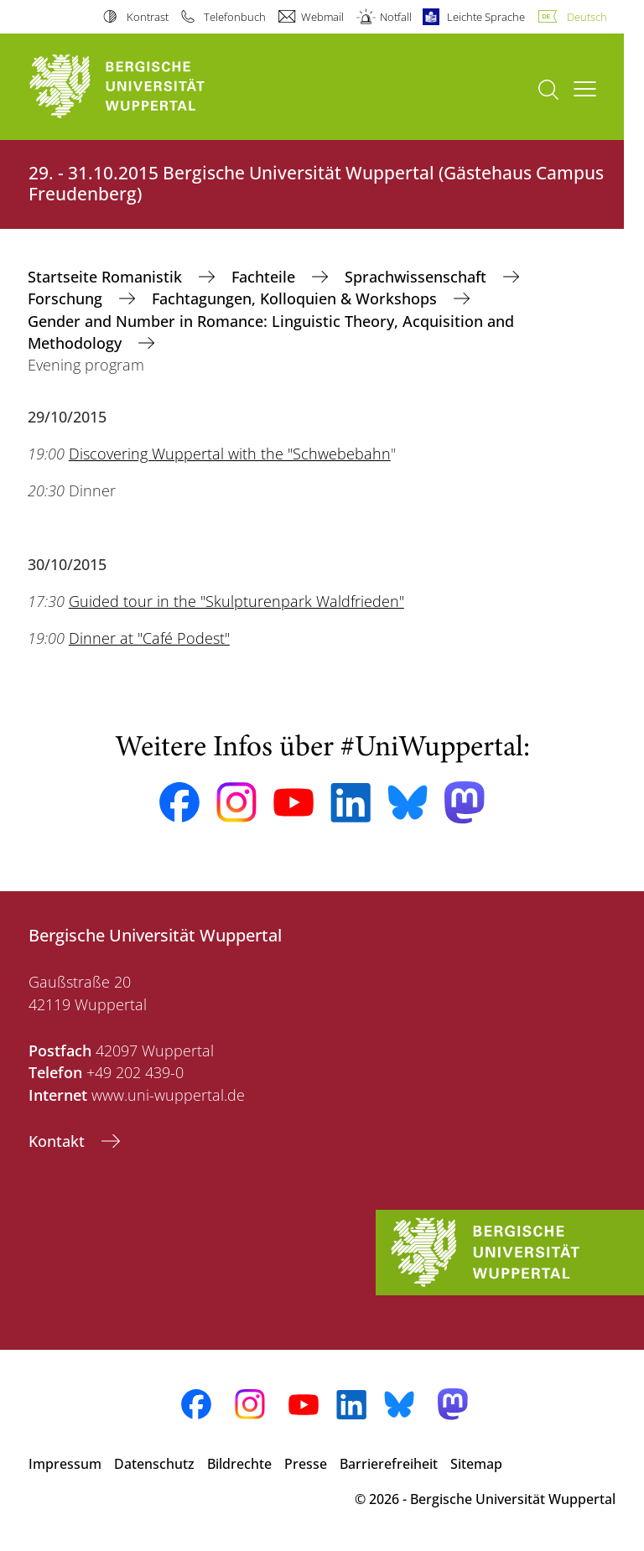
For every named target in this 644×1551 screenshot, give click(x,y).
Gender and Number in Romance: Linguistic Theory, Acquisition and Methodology (271, 332)
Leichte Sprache (486, 16)
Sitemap (476, 1464)
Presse (305, 1464)
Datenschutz (154, 1464)
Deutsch (587, 16)
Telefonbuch (235, 16)
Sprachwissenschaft (418, 277)
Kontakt (59, 1141)
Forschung (67, 298)
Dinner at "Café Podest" (149, 638)
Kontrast (148, 16)
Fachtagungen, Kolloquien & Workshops (296, 298)
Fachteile (265, 277)
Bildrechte (239, 1464)
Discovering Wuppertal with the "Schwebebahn (230, 454)
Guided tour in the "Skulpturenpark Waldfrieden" (236, 601)
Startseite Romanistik (107, 277)
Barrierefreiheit (389, 1464)
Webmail (322, 16)
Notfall (396, 16)
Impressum (65, 1464)
